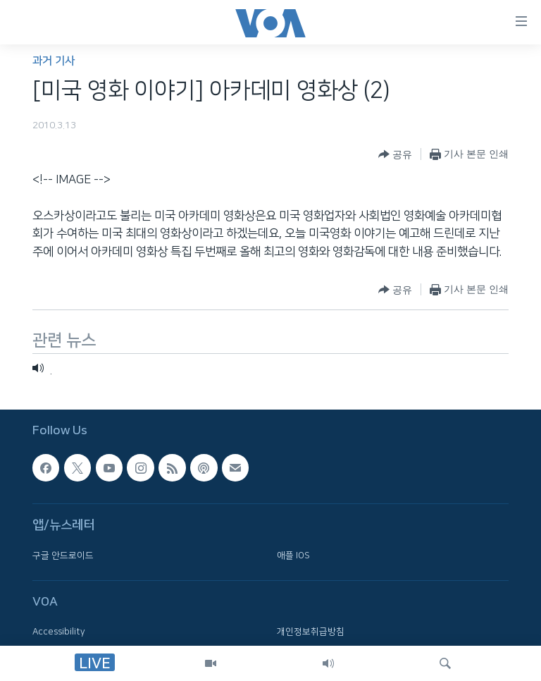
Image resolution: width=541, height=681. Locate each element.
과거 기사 (53, 61)
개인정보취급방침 (310, 632)
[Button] (395, 154)
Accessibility (58, 632)
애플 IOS (293, 555)
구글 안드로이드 (63, 555)
